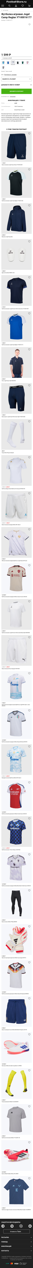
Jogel (15, 103)
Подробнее (12, 96)
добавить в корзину (16, 91)
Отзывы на (18, 1231)
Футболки (4, 10)
